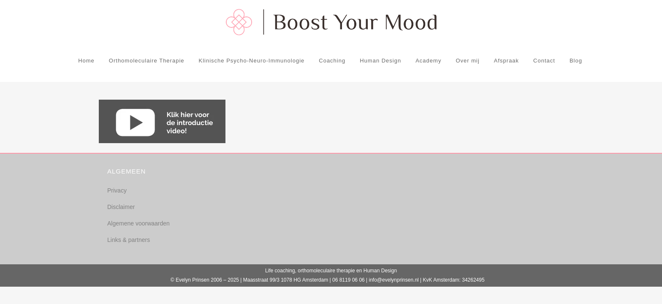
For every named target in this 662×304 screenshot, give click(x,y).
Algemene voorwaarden (138, 223)
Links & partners (128, 239)
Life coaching (280, 271)
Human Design (380, 271)
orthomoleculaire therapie (326, 271)
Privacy (117, 190)
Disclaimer (121, 207)
